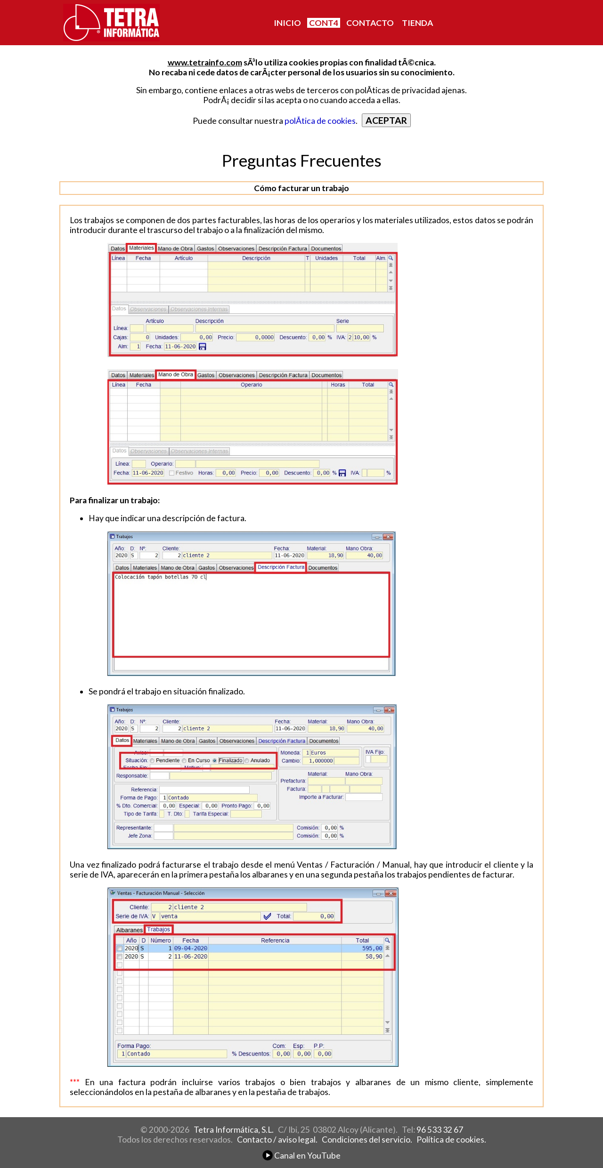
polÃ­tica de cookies (320, 121)
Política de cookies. (451, 1139)
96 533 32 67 (439, 1130)
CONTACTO (370, 23)
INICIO (287, 23)
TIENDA (417, 23)
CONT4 (323, 23)
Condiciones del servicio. (367, 1139)
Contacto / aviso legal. (277, 1139)
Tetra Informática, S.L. (234, 1130)
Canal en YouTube (301, 1155)
